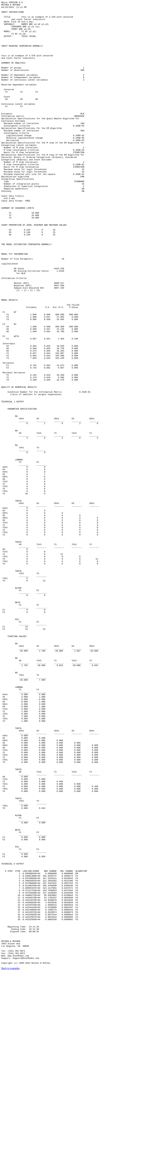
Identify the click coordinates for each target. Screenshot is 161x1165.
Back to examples (10, 1161)
